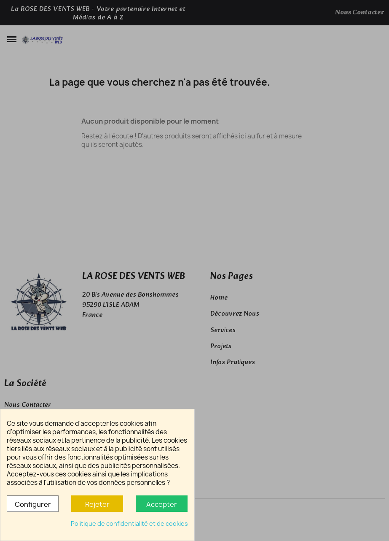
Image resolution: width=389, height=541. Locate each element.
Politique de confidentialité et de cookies (129, 523)
